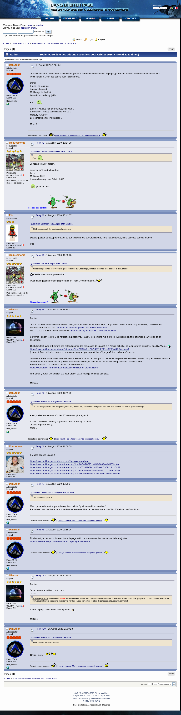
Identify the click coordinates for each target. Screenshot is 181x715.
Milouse (13, 309)
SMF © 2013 (89, 693)
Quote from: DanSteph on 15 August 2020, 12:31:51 (52, 151)
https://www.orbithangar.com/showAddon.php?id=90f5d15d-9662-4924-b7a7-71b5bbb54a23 (75, 470)
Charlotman (15, 446)
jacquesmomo (17, 142)
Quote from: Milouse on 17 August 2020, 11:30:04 (51, 637)
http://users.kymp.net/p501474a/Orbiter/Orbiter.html (82, 327)
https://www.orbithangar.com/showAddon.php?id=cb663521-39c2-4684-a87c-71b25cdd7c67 (75, 467)
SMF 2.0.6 (78, 693)
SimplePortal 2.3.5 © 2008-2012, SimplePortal (91, 696)
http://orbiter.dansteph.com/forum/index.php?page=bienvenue (60, 541)
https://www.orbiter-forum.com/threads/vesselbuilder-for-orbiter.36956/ (64, 367)
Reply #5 (40, 393)
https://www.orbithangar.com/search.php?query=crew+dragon (60, 461)
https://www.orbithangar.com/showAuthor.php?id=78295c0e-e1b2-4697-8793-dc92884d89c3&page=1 (79, 349)
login (30, 25)
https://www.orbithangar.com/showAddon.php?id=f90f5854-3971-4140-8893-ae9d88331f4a (74, 464)
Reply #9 (40, 575)
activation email (28, 28)
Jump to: (144, 684)
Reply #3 (40, 255)
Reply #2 (40, 215)
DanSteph (14, 65)
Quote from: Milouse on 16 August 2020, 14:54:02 (51, 402)
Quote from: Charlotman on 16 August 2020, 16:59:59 (52, 492)
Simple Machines (101, 693)
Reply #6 (40, 446)
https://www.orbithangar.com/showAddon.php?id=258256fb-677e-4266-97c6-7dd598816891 (75, 473)
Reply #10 (41, 629)
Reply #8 (40, 529)
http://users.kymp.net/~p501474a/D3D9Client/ (93, 330)
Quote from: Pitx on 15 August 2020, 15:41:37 (49, 264)
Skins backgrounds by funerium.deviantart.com (91, 699)
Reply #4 (40, 309)
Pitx (11, 215)
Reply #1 (40, 143)
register (39, 25)
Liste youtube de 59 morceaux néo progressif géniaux (77, 135)
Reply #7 (40, 484)
